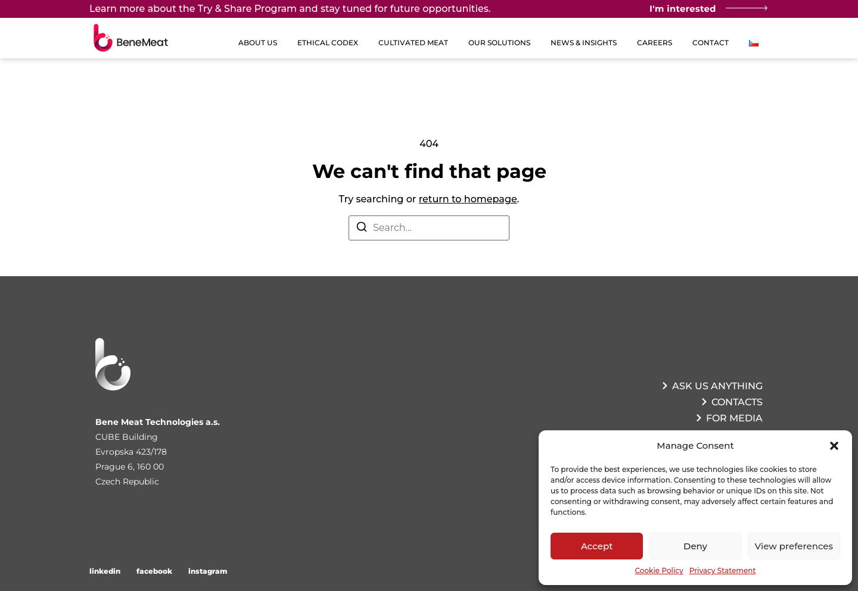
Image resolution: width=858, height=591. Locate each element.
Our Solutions (499, 42)
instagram (208, 571)
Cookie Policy (659, 570)
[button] (834, 446)
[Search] (361, 229)
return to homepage (468, 199)
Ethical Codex (327, 42)
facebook (154, 571)
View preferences (794, 546)
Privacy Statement (722, 570)
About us (257, 42)
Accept (597, 546)
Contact (710, 42)
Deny (695, 546)
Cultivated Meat (413, 42)
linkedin (104, 571)
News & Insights (584, 42)
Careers (654, 42)
